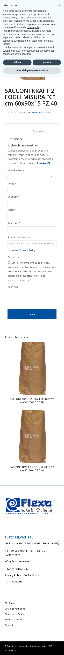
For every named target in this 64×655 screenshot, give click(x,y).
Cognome (14, 196)
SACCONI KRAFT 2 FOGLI (39, 112)
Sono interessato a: (19, 237)
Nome (12, 183)
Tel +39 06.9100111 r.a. (22, 2)
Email (12, 209)
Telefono (14, 223)
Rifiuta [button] (17, 640)
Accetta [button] (46, 640)
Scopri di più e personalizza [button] (32, 648)
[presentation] (33, 297)
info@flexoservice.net (17, 561)
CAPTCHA (13, 287)
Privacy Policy (27, 250)
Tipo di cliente (17, 170)
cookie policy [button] (33, 605)
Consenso (14, 257)
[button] (59, 583)
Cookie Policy (31, 575)
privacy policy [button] (10, 595)
